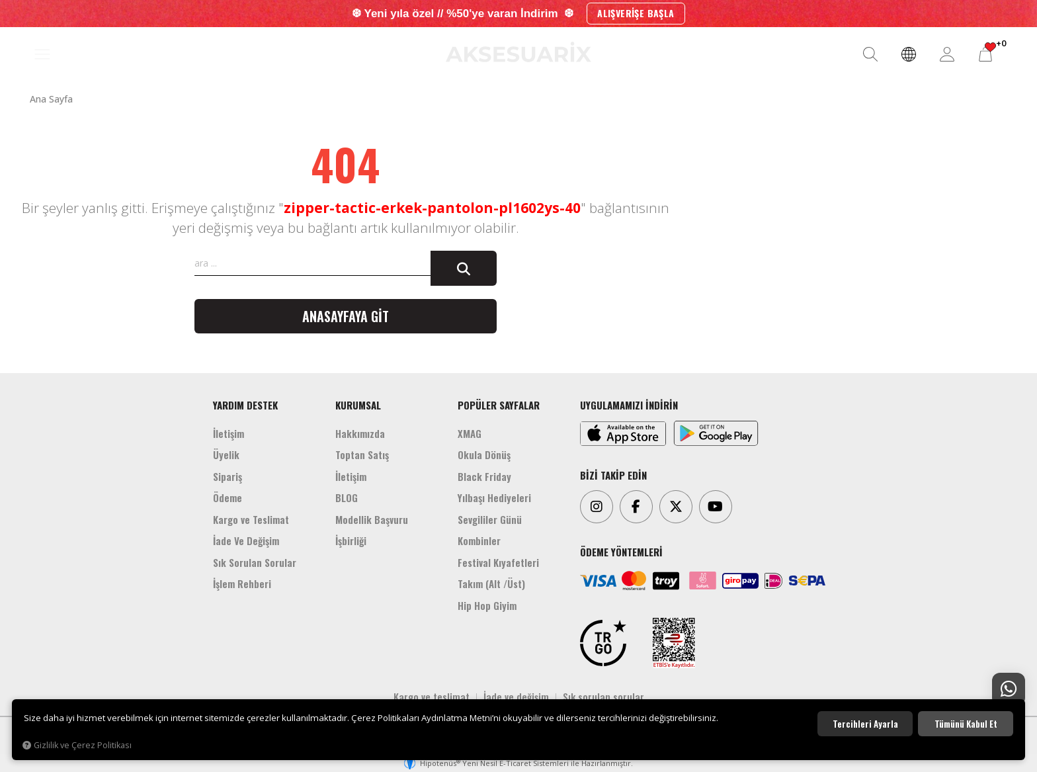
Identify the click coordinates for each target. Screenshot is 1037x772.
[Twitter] (675, 506)
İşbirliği (350, 540)
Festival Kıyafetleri (498, 562)
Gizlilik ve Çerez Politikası (77, 745)
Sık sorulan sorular (603, 696)
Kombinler (479, 540)
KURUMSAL (358, 405)
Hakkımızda (360, 433)
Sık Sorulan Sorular (254, 562)
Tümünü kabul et (965, 723)
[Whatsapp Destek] (1008, 689)
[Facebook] (636, 506)
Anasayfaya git (345, 316)
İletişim (228, 433)
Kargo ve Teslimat (251, 519)
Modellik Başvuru (371, 519)
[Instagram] (596, 506)
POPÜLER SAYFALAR (499, 405)
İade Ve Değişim (246, 540)
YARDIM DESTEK (245, 405)
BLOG (346, 497)
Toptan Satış (362, 454)
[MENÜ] (42, 55)
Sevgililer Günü (490, 519)
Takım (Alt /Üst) (491, 583)
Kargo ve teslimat (432, 696)
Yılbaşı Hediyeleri (494, 497)
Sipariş (227, 476)
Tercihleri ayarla (865, 723)
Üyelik (226, 454)
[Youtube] (715, 506)
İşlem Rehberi (242, 583)
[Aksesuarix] (518, 51)
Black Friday (484, 476)
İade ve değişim (516, 696)
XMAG (469, 433)
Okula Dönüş (484, 454)
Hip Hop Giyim (487, 605)
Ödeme (227, 497)
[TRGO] (603, 643)
